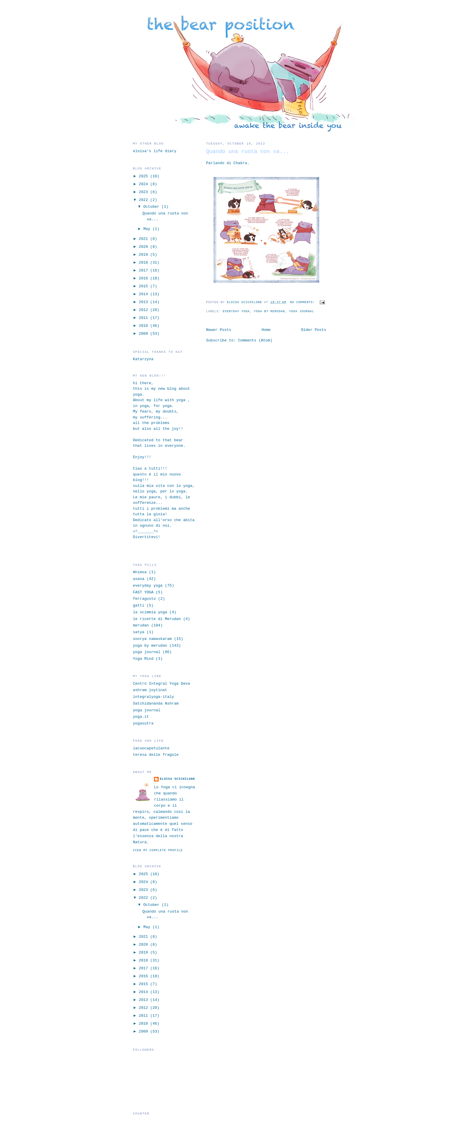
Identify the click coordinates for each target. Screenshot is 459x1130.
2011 (144, 318)
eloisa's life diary (154, 151)
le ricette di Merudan (157, 619)
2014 (144, 294)
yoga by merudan (269, 311)
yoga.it (141, 717)
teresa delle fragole (156, 755)
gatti (138, 605)
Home (265, 330)
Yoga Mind (143, 659)
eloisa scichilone (177, 779)
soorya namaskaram (152, 639)
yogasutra (143, 723)
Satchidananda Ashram (156, 703)
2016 (144, 278)
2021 (144, 239)
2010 (144, 326)
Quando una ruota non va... (247, 151)
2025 (144, 176)
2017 (144, 270)
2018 (144, 262)
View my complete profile (158, 850)
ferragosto (144, 599)
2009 (144, 334)
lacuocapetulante (151, 748)
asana (138, 579)
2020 (144, 247)
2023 (144, 192)
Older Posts (313, 330)
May (148, 229)
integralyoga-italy (153, 697)
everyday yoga (236, 311)
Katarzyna (143, 359)
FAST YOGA (143, 592)
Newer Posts (218, 330)
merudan (141, 625)
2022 (144, 200)
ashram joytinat (150, 690)
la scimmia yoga (150, 612)
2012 (144, 310)
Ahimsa (140, 572)
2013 (144, 302)
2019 (144, 255)
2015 (144, 286)
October (152, 207)
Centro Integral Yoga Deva (161, 683)
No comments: (303, 302)
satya (138, 632)
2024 (144, 184)
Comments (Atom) (255, 340)
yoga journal (301, 311)
